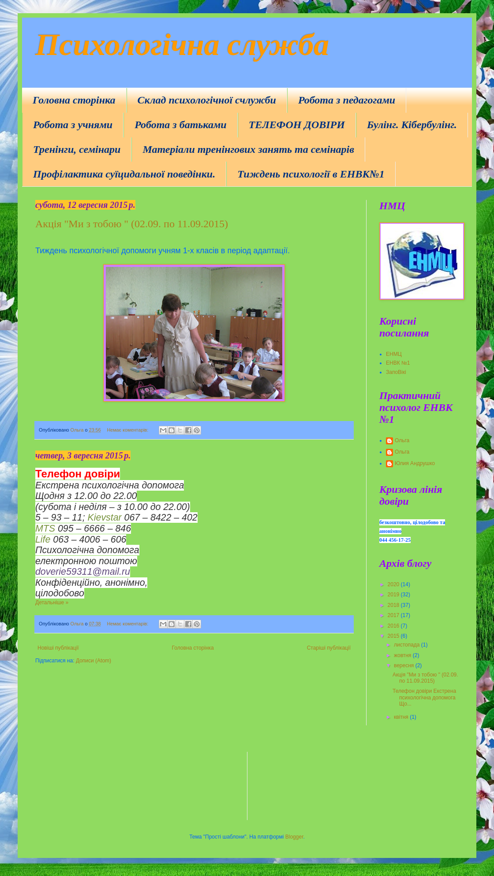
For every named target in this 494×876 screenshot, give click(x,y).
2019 (394, 594)
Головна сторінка (74, 100)
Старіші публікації (329, 648)
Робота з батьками (180, 124)
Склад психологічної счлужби (207, 100)
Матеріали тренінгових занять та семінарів (248, 149)
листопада (407, 645)
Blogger (294, 837)
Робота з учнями (72, 124)
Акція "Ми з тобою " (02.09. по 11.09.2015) (131, 223)
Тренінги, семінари (76, 149)
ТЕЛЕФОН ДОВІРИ (297, 124)
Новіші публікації (58, 648)
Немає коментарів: (128, 429)
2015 (394, 636)
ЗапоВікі (396, 372)
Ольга (402, 440)
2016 (394, 626)
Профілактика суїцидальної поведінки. (124, 174)
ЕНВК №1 (398, 363)
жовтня (403, 655)
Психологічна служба (182, 45)
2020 (394, 584)
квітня (402, 717)
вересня (404, 665)
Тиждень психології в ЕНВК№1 (310, 174)
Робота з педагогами (346, 100)
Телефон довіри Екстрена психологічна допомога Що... (424, 697)
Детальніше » (51, 602)
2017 (394, 615)
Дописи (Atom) (93, 661)
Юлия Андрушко (415, 463)
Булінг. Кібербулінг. (412, 124)
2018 (394, 605)
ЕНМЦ (394, 354)
